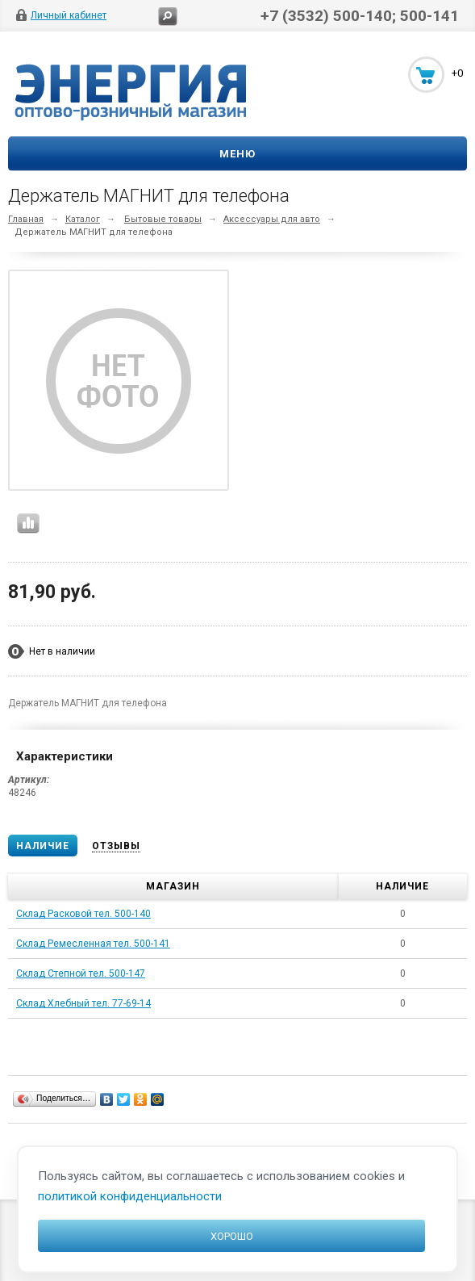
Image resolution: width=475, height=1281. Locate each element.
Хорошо (231, 1236)
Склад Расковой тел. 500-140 (83, 913)
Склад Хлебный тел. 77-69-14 (83, 1003)
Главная (26, 219)
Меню (237, 154)
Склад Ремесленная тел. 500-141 (93, 943)
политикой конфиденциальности (130, 1196)
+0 (457, 73)
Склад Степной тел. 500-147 (80, 973)
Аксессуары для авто (271, 219)
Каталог (82, 219)
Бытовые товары (163, 219)
